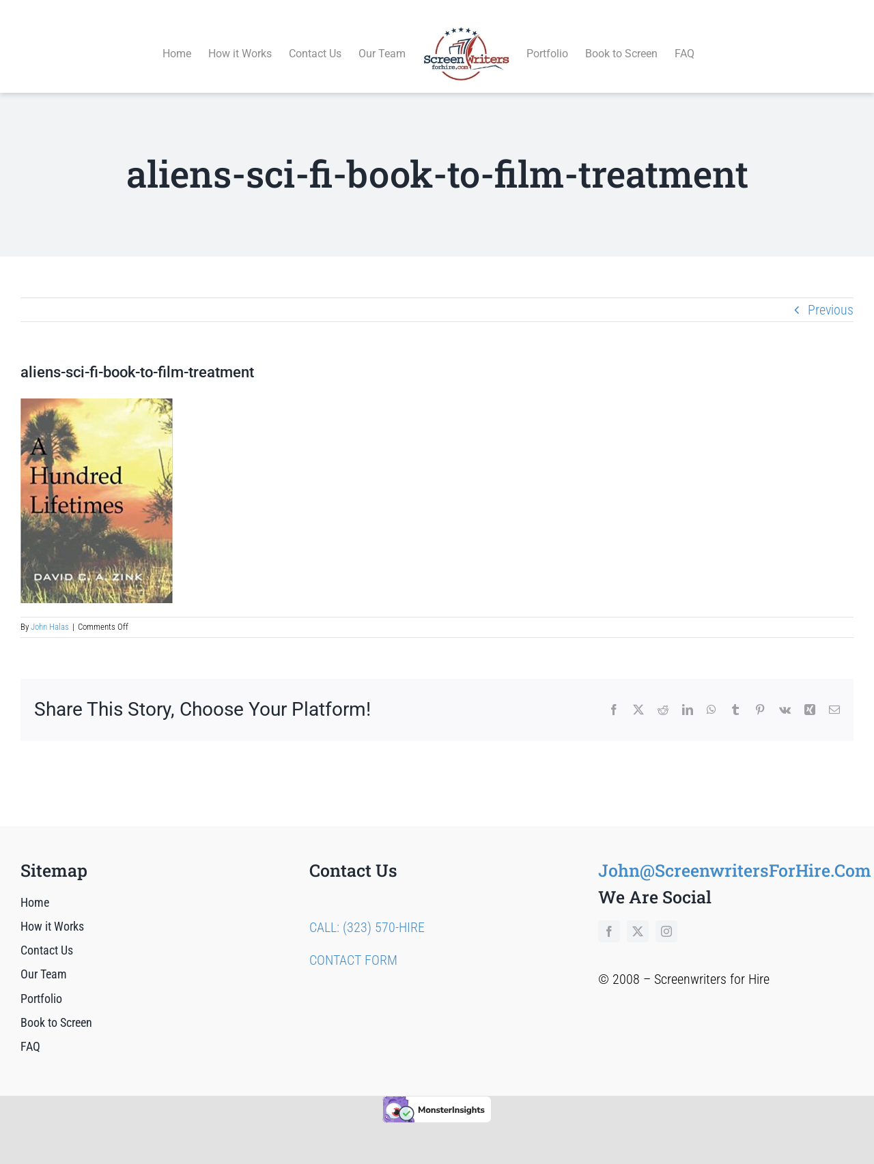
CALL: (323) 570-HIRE (367, 911)
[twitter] (638, 916)
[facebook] (609, 916)
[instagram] (666, 916)
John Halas (50, 612)
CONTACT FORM (353, 944)
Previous (831, 294)
